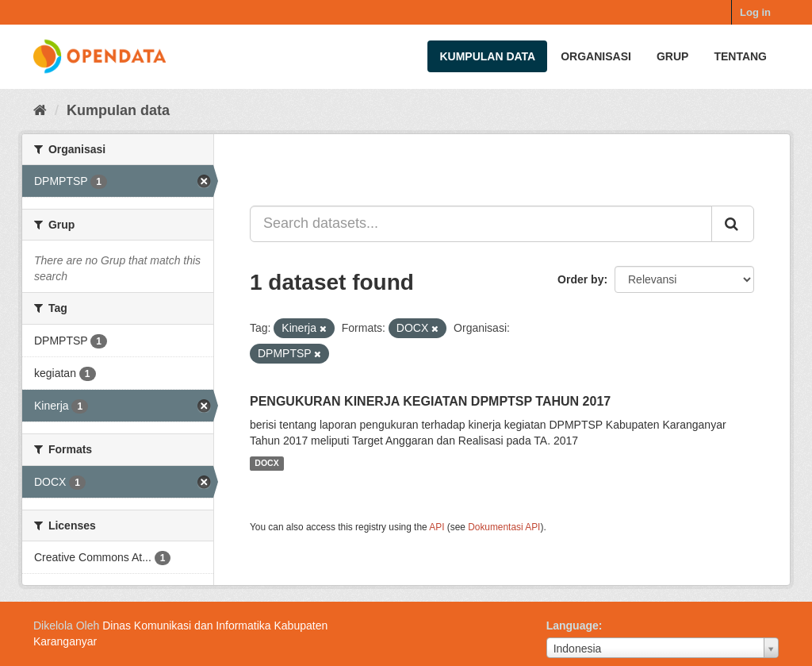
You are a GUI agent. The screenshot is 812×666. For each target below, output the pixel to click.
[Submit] (732, 224)
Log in (755, 12)
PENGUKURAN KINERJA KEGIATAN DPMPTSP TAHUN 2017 (430, 401)
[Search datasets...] (481, 224)
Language (572, 625)
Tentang (740, 56)
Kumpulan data (487, 56)
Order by (580, 279)
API (436, 527)
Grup (672, 56)
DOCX (266, 463)
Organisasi (596, 56)
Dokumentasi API (504, 527)
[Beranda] (40, 110)
